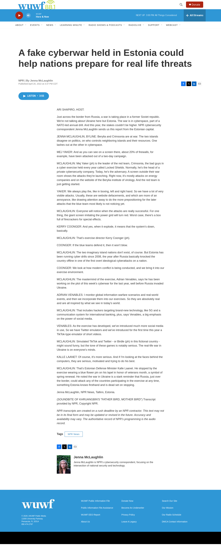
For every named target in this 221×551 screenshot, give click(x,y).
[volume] (28, 22)
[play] (19, 22)
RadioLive (135, 32)
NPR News (73, 441)
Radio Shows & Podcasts (105, 32)
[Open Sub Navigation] (26, 32)
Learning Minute (71, 32)
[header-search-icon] (182, 8)
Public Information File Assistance (97, 515)
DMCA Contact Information (175, 528)
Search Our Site (169, 508)
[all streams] (195, 22)
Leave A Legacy (129, 528)
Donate (198, 8)
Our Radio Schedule (171, 522)
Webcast (172, 32)
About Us (85, 528)
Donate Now (127, 508)
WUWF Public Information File (95, 508)
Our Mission (167, 515)
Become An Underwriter (132, 515)
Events (35, 32)
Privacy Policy (128, 522)
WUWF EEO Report (90, 522)
